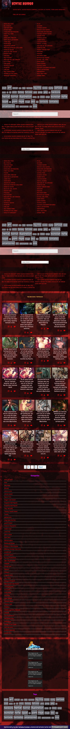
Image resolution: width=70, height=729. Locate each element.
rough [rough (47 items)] (27, 102)
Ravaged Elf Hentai (43, 58)
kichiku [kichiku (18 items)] (34, 97)
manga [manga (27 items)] (48, 97)
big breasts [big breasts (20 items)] (29, 88)
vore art (6, 70)
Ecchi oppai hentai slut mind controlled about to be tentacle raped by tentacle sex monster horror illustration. (26, 447)
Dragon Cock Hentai (43, 30)
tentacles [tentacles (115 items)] (53, 101)
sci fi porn (7, 62)
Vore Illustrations (43, 70)
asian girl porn (9, 24)
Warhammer (40, 71)
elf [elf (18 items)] (7, 92)
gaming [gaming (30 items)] (40, 92)
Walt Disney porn (9, 71)
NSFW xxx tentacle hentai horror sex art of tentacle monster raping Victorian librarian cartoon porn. (59, 416)
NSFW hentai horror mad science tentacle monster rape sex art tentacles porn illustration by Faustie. (43, 320)
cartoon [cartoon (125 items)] (58, 87)
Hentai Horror (22, 3)
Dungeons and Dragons (11, 32)
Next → (42, 467)
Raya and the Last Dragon (12, 60)
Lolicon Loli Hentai (44, 9)
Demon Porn (7, 30)
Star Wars (7, 64)
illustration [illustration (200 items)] (25, 96)
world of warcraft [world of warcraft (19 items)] (24, 106)
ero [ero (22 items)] (10, 92)
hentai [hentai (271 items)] (6, 96)
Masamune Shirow (9, 46)
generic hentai (41, 38)
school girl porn (42, 60)
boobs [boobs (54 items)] (44, 88)
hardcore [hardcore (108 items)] (55, 92)
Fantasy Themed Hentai (44, 34)
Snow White (40, 62)
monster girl (41, 48)
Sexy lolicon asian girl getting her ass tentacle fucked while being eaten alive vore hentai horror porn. (27, 416)
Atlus (38, 24)
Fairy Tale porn (8, 34)
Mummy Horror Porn (43, 50)
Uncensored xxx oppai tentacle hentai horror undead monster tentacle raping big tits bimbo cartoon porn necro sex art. (43, 448)
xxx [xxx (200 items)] (35, 106)
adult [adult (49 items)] (4, 88)
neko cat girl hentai (10, 52)
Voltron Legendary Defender (46, 68)
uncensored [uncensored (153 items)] (8, 106)
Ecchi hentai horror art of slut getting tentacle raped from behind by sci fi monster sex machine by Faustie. (26, 354)
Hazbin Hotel (41, 40)
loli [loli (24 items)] (38, 97)
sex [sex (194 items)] (33, 101)
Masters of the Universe (45, 46)
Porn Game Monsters (58, 9)
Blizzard (39, 26)
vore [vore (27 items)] (17, 106)
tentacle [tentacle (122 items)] (44, 101)
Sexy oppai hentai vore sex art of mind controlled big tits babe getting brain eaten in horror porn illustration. (43, 416)
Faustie (6, 36)
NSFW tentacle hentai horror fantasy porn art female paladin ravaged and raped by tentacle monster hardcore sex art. (60, 385)
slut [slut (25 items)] (37, 102)
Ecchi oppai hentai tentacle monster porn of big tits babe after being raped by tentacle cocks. (10, 319)
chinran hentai (41, 28)
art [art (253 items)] (9, 88)
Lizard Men (7, 42)
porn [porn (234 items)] (14, 101)
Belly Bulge (7, 26)
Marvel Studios (42, 44)
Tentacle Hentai (9, 66)
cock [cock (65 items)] (65, 88)
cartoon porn (8, 28)
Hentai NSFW (17, 9)
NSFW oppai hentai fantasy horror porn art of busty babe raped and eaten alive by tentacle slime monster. (10, 354)
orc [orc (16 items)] (10, 102)
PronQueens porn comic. (60, 727)
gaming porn (41, 36)
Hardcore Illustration (11, 40)
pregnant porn (41, 56)
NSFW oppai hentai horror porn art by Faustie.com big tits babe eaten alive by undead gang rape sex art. (50, 132)
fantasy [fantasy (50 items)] (21, 92)
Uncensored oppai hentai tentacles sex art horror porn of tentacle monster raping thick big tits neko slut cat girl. (60, 447)
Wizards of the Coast (10, 73)
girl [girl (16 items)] (49, 92)
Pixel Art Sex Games (19, 14)
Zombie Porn (41, 75)
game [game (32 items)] (35, 92)
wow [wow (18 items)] (31, 106)
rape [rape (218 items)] (21, 101)
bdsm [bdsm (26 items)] (23, 88)
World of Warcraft (10, 75)
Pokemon (6, 56)
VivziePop (7, 68)
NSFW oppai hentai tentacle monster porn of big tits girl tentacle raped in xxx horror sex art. (43, 353)
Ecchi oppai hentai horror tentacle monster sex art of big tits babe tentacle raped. (10, 383)
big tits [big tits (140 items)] (37, 87)
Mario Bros (7, 44)
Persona (39, 54)
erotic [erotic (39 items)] (14, 92)
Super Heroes (41, 64)
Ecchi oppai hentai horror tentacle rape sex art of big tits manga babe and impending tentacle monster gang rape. (27, 384)
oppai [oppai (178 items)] (5, 101)
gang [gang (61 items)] (45, 92)
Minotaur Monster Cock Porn (13, 48)
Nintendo (40, 52)
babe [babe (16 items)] (20, 88)
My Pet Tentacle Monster (21, 727)
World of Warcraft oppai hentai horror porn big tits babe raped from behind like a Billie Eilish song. (18, 126)
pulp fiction (7, 58)
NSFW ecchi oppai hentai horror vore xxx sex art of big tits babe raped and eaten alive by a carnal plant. (50, 126)
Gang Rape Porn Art (10, 38)
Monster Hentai (9, 50)
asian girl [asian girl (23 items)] (15, 88)
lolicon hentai (41, 42)
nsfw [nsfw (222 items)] (64, 96)
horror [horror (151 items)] (14, 96)
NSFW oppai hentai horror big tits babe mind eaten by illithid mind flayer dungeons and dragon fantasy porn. (60, 354)
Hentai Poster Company (29, 9)
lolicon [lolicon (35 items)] (42, 97)
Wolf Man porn (42, 73)
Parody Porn (8, 54)
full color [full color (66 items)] (28, 92)
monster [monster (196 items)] (55, 96)
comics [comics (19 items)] (4, 92)
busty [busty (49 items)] (51, 88)
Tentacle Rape (41, 66)
